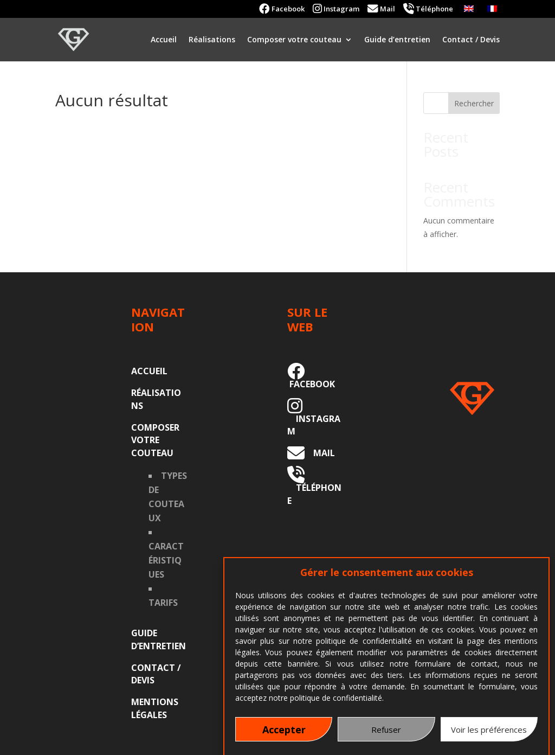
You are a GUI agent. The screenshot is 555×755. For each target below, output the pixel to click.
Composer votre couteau (294, 40)
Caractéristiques (166, 560)
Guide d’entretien (397, 40)
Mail (381, 9)
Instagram (336, 9)
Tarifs (163, 603)
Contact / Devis (471, 40)
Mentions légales (154, 708)
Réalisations (212, 40)
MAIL (320, 453)
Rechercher (474, 103)
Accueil (164, 40)
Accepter (284, 737)
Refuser (386, 737)
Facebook (282, 9)
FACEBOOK (311, 377)
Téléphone (428, 9)
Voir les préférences (489, 737)
